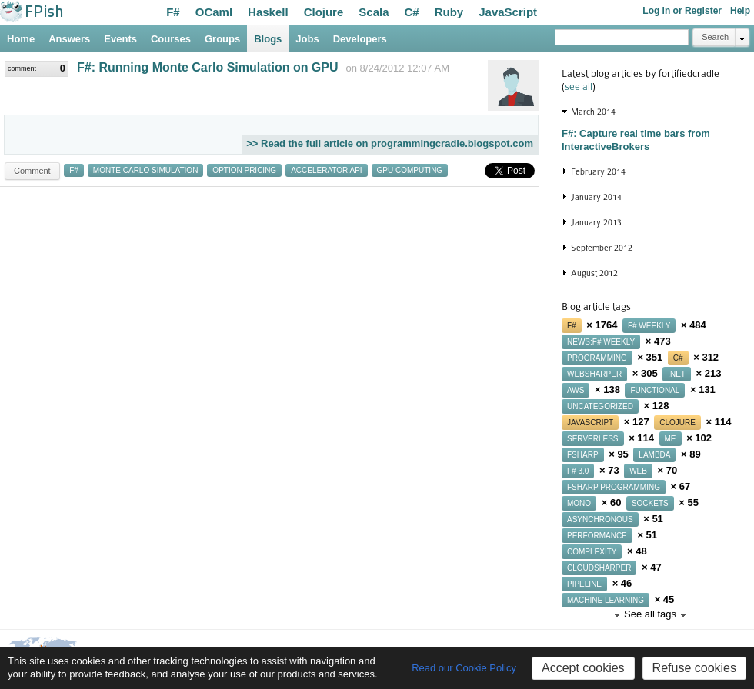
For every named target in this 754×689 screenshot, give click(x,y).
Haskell (268, 11)
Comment (32, 170)
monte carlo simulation (146, 170)
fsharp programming (613, 487)
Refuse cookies (694, 667)
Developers (360, 39)
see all (578, 86)
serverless (593, 438)
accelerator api (326, 170)
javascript (590, 422)
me (670, 438)
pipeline (584, 584)
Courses (171, 39)
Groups (222, 39)
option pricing (244, 170)
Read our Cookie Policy (464, 668)
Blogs (268, 39)
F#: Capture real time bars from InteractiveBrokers (636, 140)
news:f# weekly (601, 342)
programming (597, 358)
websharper (594, 374)
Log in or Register (682, 10)
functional (654, 390)
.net (677, 374)
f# (73, 170)
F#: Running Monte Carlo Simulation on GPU (208, 67)
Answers (69, 39)
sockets (650, 503)
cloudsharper (599, 568)
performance (597, 535)
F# (173, 11)
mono (579, 503)
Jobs (307, 39)
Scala (374, 11)
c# (678, 358)
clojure (677, 422)
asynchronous (600, 519)
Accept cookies (583, 667)
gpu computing (410, 170)
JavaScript (508, 11)
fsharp (583, 455)
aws (575, 390)
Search (715, 37)
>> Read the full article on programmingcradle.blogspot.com (389, 143)
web (638, 471)
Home (21, 39)
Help (740, 10)
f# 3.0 (578, 471)
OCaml (213, 11)
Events (120, 39)
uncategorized (600, 406)
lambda (654, 455)
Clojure (324, 11)
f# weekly (649, 325)
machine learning (605, 600)
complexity (591, 552)
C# (412, 11)
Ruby (449, 11)
